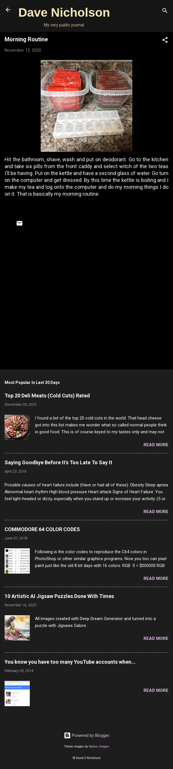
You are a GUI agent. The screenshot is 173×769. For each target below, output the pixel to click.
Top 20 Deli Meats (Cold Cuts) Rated (47, 396)
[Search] (165, 11)
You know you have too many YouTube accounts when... (70, 662)
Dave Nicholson (64, 12)
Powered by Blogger (86, 735)
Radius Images (99, 746)
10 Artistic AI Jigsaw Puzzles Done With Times (59, 596)
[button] (165, 40)
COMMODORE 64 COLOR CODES (42, 529)
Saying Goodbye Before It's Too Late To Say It (58, 462)
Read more (155, 444)
